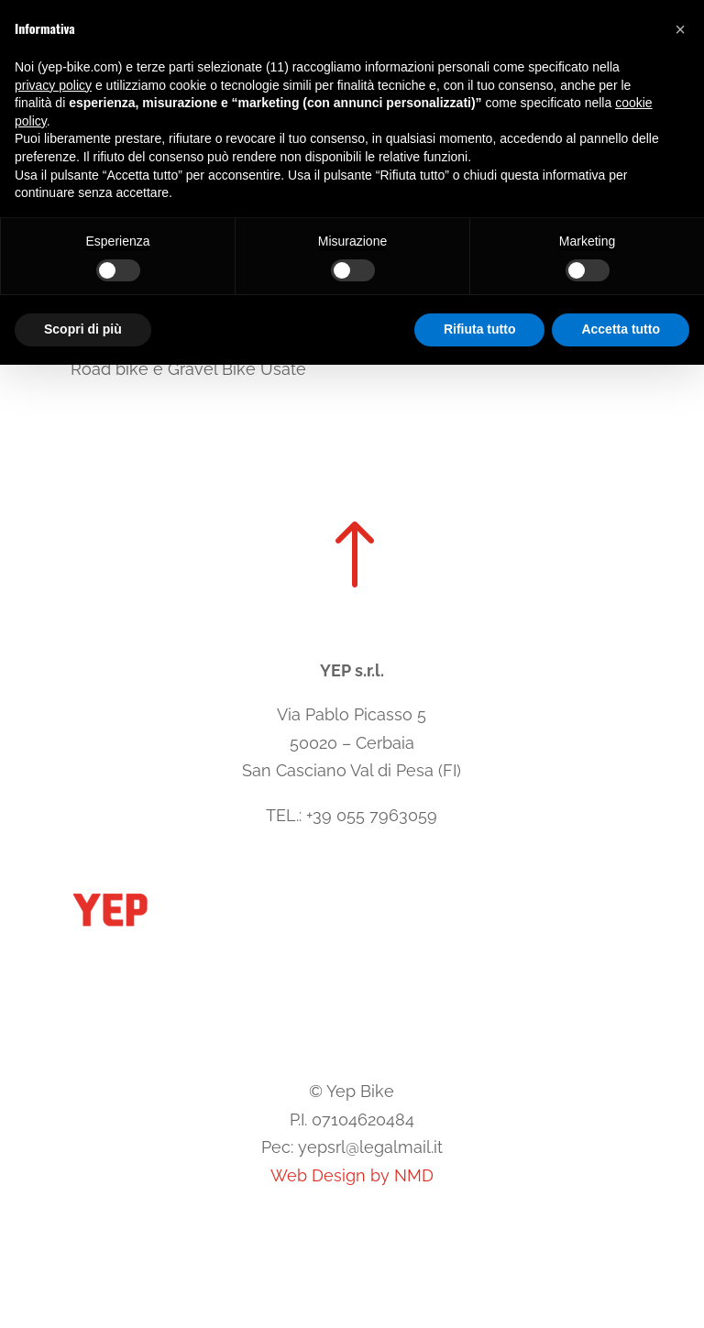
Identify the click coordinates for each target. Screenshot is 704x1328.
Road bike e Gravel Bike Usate (188, 369)
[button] (680, 29)
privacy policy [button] (53, 85)
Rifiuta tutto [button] (480, 329)
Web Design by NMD (352, 1175)
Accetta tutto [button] (620, 329)
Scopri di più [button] (83, 329)
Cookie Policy (289, 1036)
